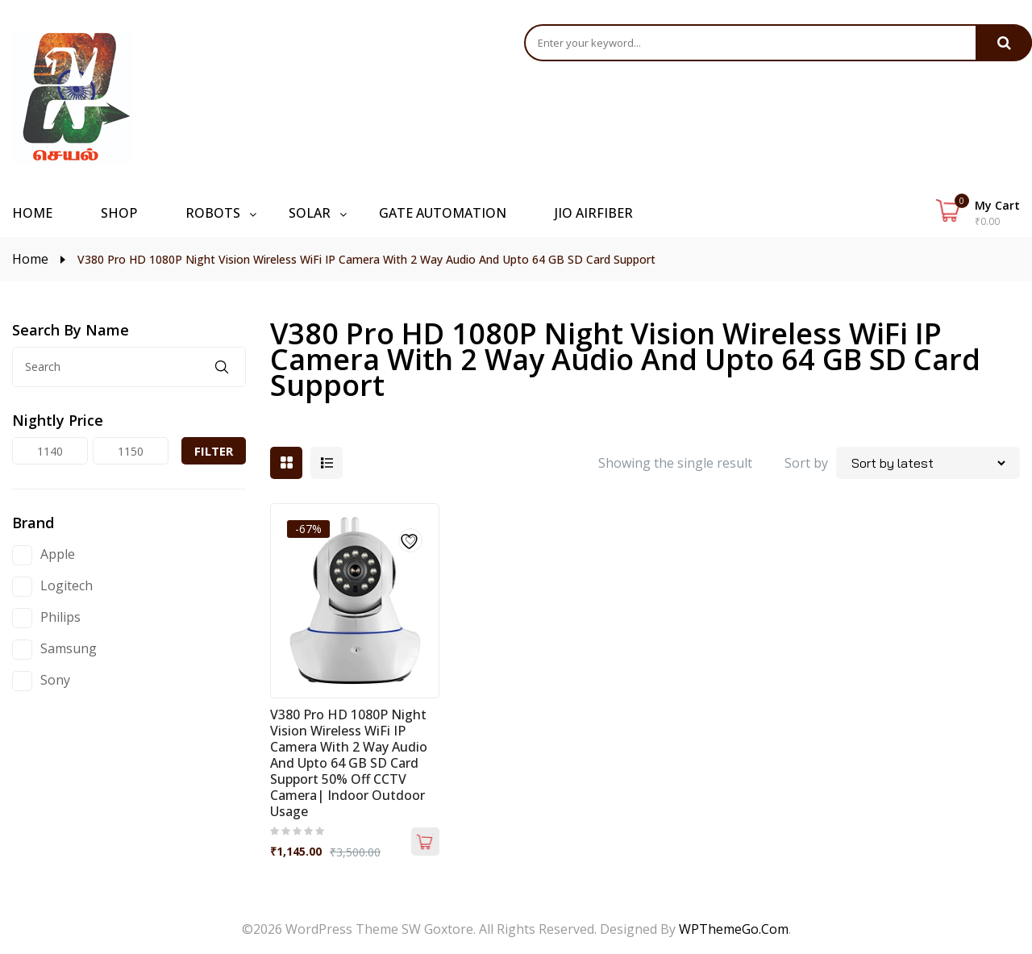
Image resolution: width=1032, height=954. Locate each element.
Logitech (66, 585)
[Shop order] (928, 463)
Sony (55, 680)
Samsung (68, 648)
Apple (57, 554)
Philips (60, 617)
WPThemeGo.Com (734, 929)
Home (30, 259)
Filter (213, 451)
